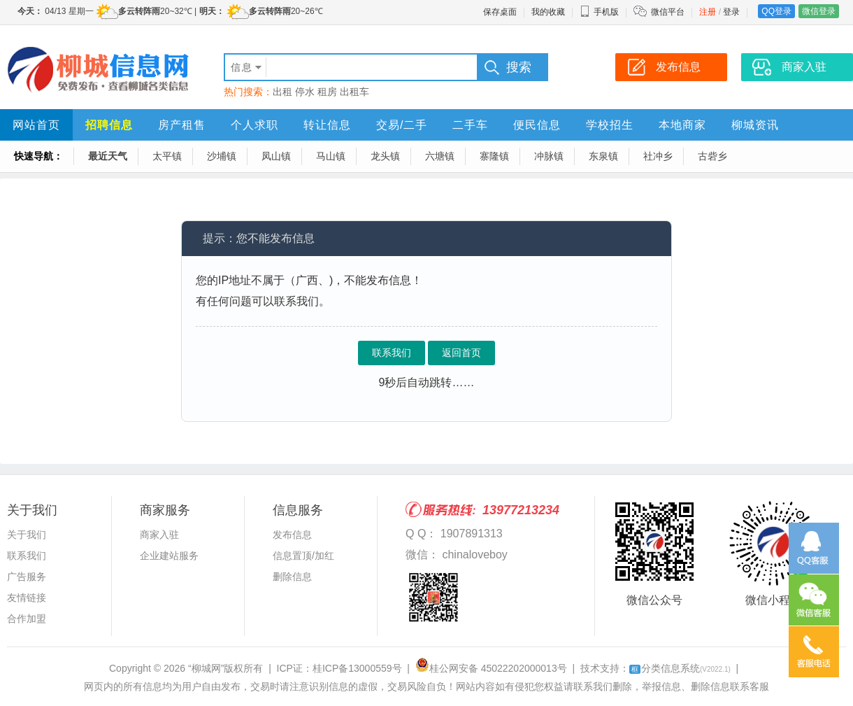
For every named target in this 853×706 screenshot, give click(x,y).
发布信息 (292, 534)
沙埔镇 (221, 156)
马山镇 (330, 156)
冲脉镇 (549, 156)
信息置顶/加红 (303, 555)
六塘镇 (439, 156)
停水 (305, 91)
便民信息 (537, 125)
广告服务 (26, 576)
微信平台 (667, 12)
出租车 (354, 91)
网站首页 (36, 125)
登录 (731, 12)
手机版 (599, 12)
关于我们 (26, 534)
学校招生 (609, 125)
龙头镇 (385, 156)
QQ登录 (776, 11)
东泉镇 (603, 156)
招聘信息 (109, 125)
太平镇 (167, 156)
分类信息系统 (680, 668)
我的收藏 (548, 12)
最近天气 (107, 156)
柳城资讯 (755, 125)
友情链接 (26, 597)
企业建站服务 (169, 555)
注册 (707, 12)
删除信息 (292, 576)
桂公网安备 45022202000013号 (491, 668)
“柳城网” (206, 668)
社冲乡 (658, 156)
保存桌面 (500, 12)
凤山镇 (276, 156)
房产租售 (182, 125)
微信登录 (819, 11)
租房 (327, 91)
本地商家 (682, 125)
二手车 (470, 125)
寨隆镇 (494, 156)
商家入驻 (159, 534)
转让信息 (327, 125)
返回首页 (461, 352)
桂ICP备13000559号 (357, 668)
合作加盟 (26, 618)
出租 (282, 91)
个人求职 (254, 125)
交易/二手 (401, 125)
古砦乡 (712, 156)
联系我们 (391, 352)
